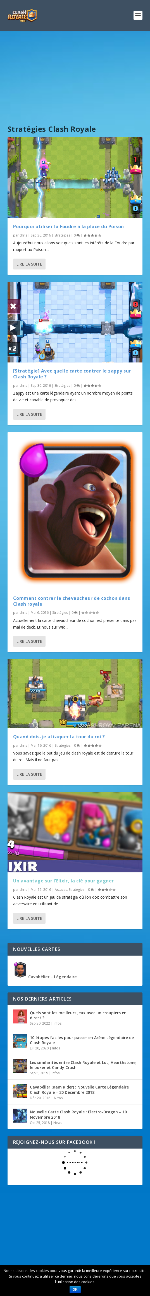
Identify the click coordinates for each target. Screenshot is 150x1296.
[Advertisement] (75, 73)
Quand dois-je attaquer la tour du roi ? (59, 737)
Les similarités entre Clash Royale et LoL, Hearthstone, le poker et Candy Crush (83, 1065)
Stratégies (62, 235)
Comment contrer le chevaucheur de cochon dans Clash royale (71, 601)
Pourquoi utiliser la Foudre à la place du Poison (68, 226)
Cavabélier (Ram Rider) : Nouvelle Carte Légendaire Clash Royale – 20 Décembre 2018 (79, 1089)
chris (23, 235)
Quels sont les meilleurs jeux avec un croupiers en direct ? (78, 1015)
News (58, 1097)
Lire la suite (29, 264)
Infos (57, 1023)
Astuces (61, 889)
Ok (75, 1290)
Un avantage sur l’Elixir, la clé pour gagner (63, 881)
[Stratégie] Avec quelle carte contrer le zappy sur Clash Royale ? (72, 374)
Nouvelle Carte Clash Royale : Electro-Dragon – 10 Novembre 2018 (78, 1114)
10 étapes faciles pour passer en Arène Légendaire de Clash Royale (82, 1040)
